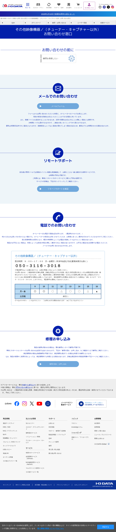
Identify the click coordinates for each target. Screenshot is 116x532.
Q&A (13, 23)
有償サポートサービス (33, 453)
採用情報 (97, 427)
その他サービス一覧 (32, 472)
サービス (29, 448)
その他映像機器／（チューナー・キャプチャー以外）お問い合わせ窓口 (50, 18)
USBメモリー (7, 449)
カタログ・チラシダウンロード (35, 428)
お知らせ (51, 423)
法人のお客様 (31, 419)
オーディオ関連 (8, 457)
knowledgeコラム (77, 427)
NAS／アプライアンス (10, 431)
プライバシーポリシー (63, 485)
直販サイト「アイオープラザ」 (80, 438)
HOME (4, 18)
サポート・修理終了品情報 (57, 431)
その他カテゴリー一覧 (10, 461)
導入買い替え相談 (54, 449)
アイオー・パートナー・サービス (35, 441)
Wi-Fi (4, 434)
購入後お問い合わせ (55, 453)
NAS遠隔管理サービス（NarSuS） (33, 463)
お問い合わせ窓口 (22, 18)
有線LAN (6, 453)
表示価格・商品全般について (43, 485)
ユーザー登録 (82, 23)
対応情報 (51, 427)
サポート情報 (12, 18)
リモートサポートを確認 (58, 189)
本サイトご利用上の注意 (23, 485)
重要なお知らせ (99, 438)
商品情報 (6, 419)
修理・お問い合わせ (59, 23)
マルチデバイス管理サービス (35, 468)
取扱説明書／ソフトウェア (57, 434)
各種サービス (105, 23)
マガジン (74, 423)
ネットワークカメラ (9, 446)
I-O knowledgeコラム (106, 4)
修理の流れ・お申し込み (58, 364)
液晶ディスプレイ (8, 423)
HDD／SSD (6, 427)
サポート (52, 419)
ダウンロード (36, 23)
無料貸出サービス (31, 433)
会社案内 (97, 423)
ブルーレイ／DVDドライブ (11, 442)
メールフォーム (58, 106)
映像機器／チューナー (10, 438)
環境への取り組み (100, 431)
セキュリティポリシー (80, 485)
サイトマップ (7, 485)
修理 (50, 446)
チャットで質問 (54, 442)
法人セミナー (30, 423)
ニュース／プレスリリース (102, 434)
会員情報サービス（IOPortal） (31, 457)
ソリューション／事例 (33, 437)
